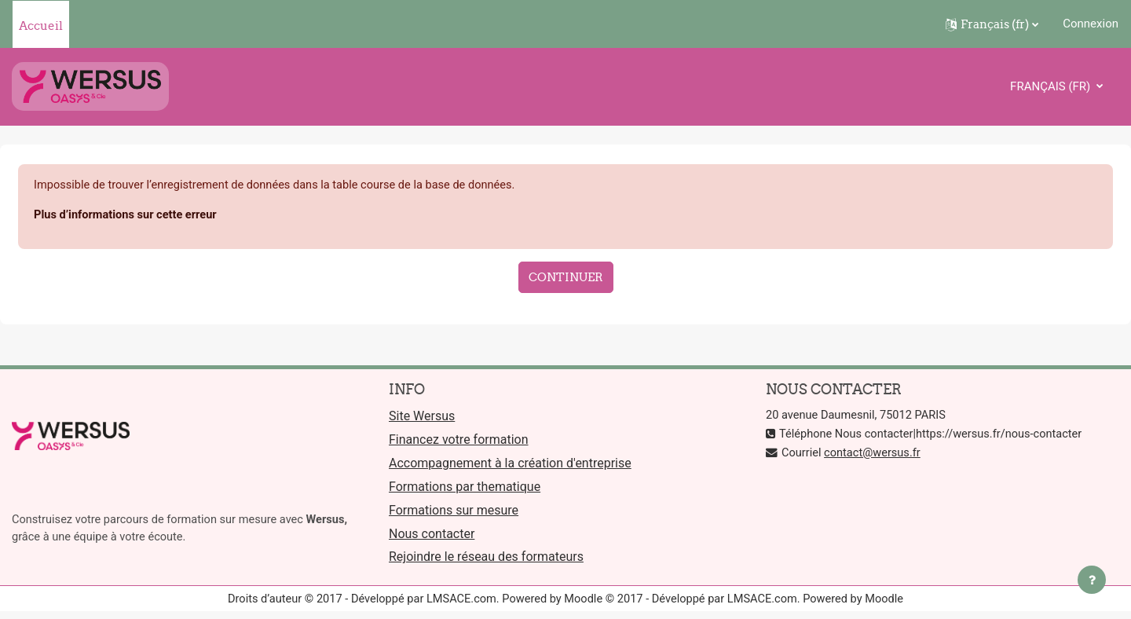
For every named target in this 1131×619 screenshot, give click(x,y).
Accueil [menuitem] (41, 25)
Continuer (566, 277)
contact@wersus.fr (874, 454)
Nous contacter (431, 537)
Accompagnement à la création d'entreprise (510, 466)
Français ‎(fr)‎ (1051, 86)
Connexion (1090, 23)
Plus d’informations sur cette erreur (128, 216)
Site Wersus (422, 418)
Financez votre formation (459, 441)
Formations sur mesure (453, 514)
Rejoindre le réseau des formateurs (486, 562)
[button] (992, 24)
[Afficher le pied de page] (1092, 580)
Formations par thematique (464, 489)
